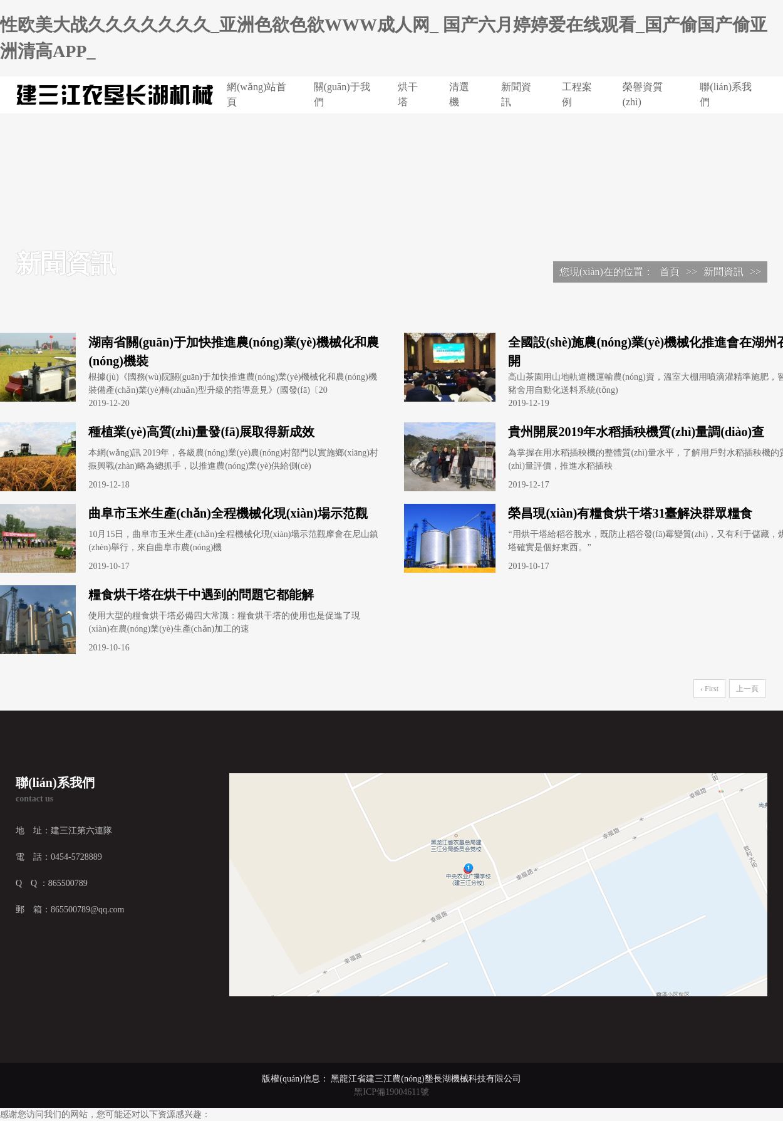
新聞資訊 (516, 94)
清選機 (459, 94)
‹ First (709, 688)
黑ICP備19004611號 (391, 1092)
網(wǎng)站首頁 (256, 94)
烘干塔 (408, 94)
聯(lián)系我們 (726, 94)
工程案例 (577, 94)
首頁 (670, 271)
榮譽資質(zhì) (643, 94)
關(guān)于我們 (342, 94)
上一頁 (747, 688)
